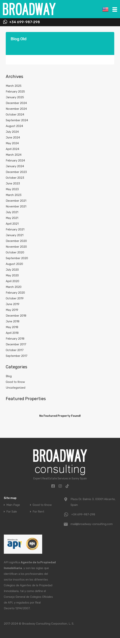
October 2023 (15, 177)
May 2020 (12, 275)
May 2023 (12, 189)
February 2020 (15, 292)
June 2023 (13, 183)
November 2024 (16, 109)
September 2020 (17, 258)
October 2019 (15, 298)
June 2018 (12, 321)
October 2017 (15, 350)
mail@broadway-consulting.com (92, 524)
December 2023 (16, 172)
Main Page (13, 505)
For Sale (11, 511)
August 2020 (14, 264)
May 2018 (12, 327)
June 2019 (12, 304)
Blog (9, 376)
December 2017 (16, 344)
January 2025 (15, 97)
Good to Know (15, 382)
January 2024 (15, 166)
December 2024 (16, 103)
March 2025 (13, 86)
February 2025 (15, 91)
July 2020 (12, 269)
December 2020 (16, 241)
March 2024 (13, 154)
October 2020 (15, 252)
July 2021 (12, 212)
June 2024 (13, 137)
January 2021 (14, 235)
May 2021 (12, 218)
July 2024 (12, 131)
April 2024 (12, 149)
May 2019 (12, 310)
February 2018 (15, 338)
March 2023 (13, 195)
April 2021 (12, 223)
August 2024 (14, 126)
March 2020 (13, 287)
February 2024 (15, 160)
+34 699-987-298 (24, 22)
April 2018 (12, 333)
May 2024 (12, 143)
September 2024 (17, 120)
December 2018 (16, 315)
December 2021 (16, 200)
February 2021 (15, 229)
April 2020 (12, 281)
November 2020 (16, 246)
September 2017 (16, 356)
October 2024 (15, 114)
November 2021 (16, 206)
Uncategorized (15, 387)
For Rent (38, 511)
